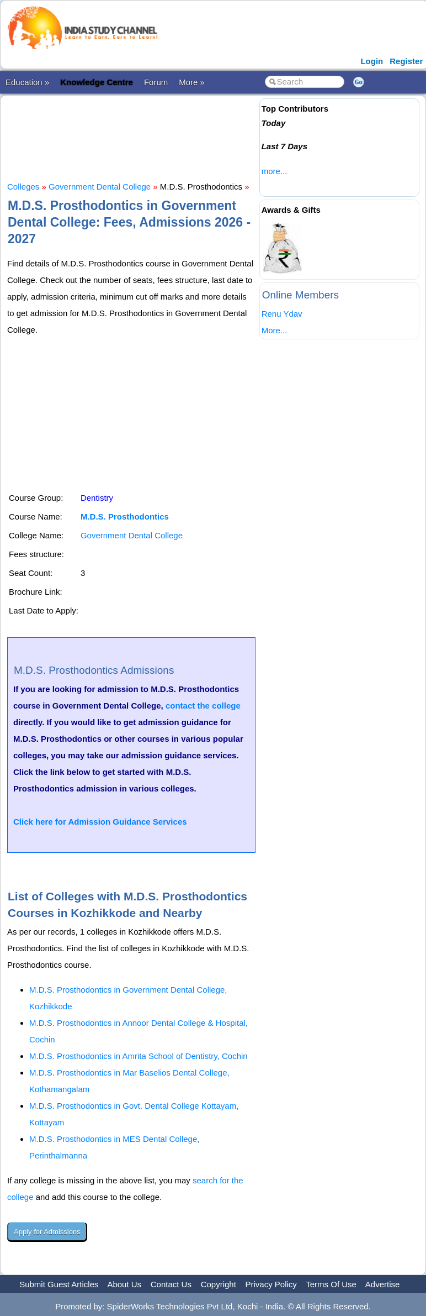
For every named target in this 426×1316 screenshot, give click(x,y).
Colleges (23, 186)
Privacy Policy (271, 1284)
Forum (156, 82)
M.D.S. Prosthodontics (125, 516)
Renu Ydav (282, 313)
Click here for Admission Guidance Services (100, 821)
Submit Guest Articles (58, 1284)
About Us (124, 1284)
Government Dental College (100, 186)
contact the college (203, 705)
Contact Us (171, 1284)
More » (192, 82)
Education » (27, 82)
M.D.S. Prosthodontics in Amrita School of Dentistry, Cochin (138, 1056)
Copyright (218, 1284)
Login (371, 61)
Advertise (382, 1284)
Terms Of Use (331, 1284)
